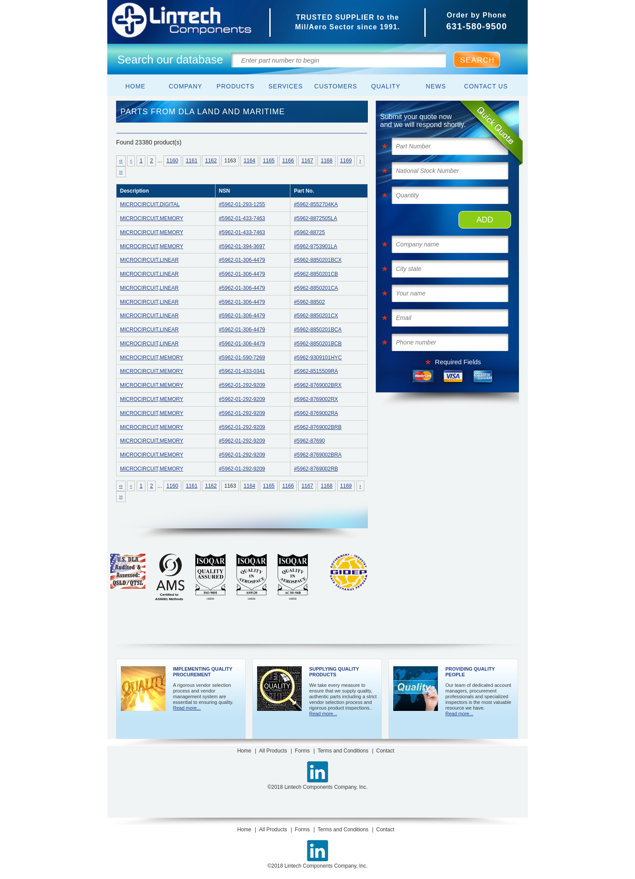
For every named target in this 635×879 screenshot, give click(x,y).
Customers (335, 86)
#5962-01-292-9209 (242, 385)
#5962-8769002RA (316, 413)
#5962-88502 (309, 302)
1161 (192, 161)
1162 (211, 161)
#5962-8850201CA (316, 288)
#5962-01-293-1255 (242, 204)
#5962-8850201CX (316, 316)
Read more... (187, 707)
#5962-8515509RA (316, 371)
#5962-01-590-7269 (242, 358)
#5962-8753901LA (315, 246)
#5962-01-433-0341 (242, 371)
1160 (172, 161)
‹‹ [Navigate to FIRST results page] (121, 161)
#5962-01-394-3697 (242, 246)
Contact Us (486, 86)
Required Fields (458, 362)
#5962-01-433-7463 (242, 218)
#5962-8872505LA (315, 218)
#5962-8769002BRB (318, 427)
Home (135, 86)
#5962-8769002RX (316, 399)
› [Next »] (360, 161)
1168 (326, 161)
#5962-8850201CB (316, 274)
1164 (249, 161)
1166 (288, 161)
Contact (385, 751)
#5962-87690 (309, 441)
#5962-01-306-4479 (242, 260)
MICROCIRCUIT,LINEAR (149, 260)
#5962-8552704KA (316, 204)
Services (285, 86)
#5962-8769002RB (316, 469)
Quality (386, 86)
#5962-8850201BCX (318, 260)
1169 (346, 161)
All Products (273, 751)
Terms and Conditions (343, 751)
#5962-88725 (309, 232)
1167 (307, 161)
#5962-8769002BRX (318, 385)
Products (236, 86)
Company (185, 86)
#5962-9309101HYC (318, 358)
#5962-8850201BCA (318, 330)
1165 (269, 161)
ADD (484, 219)
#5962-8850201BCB (318, 344)
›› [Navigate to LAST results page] (121, 172)
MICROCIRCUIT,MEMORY (151, 218)
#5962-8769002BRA (318, 455)
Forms (302, 751)
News (436, 86)
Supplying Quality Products (334, 672)
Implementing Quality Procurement (202, 672)
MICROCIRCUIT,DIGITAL (150, 204)
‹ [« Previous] (131, 161)
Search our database (170, 59)
